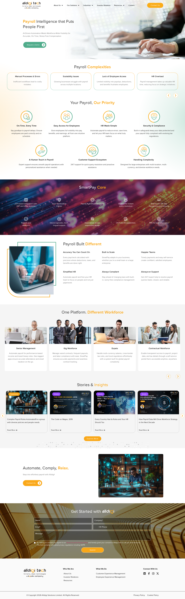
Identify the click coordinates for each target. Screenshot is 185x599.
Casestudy (58, 394)
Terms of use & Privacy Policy (77, 543)
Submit (92, 550)
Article (100, 394)
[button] (168, 95)
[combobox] (97, 527)
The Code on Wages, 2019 (105, 419)
